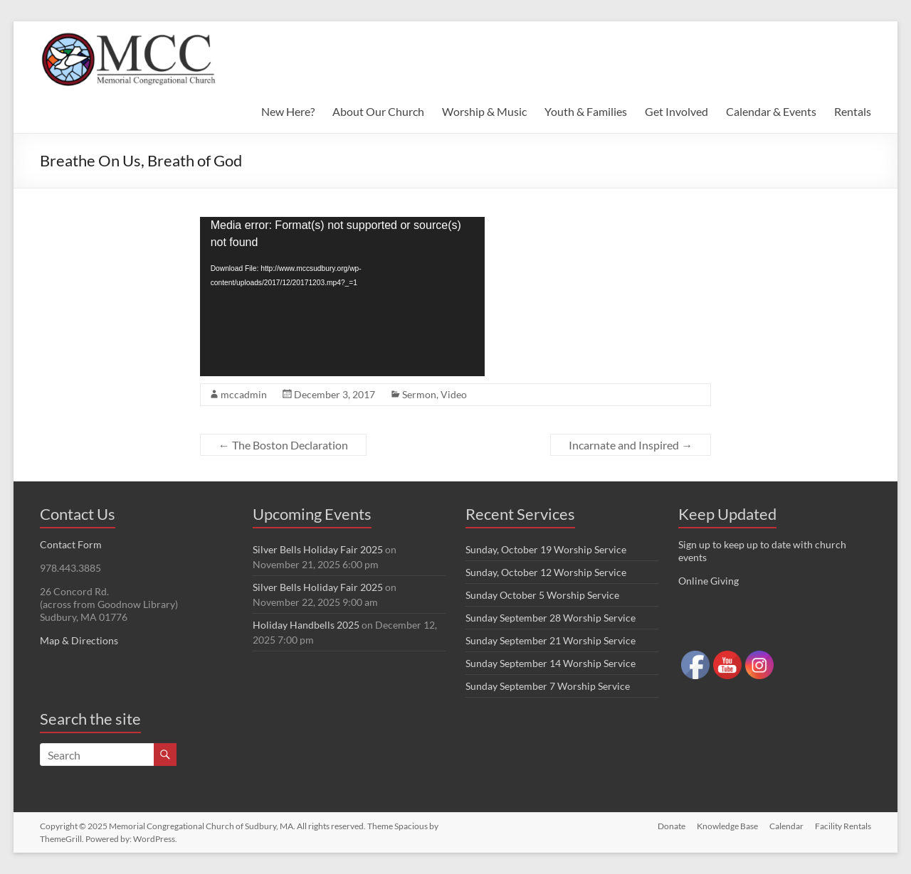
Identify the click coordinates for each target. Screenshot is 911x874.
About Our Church (378, 111)
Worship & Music (484, 111)
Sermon (419, 394)
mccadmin (244, 394)
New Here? (288, 111)
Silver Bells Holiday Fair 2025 (318, 549)
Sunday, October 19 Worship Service (545, 549)
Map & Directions (79, 640)
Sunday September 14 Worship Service (550, 663)
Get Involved (676, 111)
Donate (671, 826)
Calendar (786, 826)
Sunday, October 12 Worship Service (545, 572)
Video (454, 394)
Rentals (852, 111)
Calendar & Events (771, 111)
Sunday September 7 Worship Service (547, 686)
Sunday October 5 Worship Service (542, 595)
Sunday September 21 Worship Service (550, 640)
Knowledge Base (727, 826)
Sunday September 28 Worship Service (550, 618)
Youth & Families (585, 111)
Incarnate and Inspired (631, 445)
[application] (342, 296)
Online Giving (708, 581)
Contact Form (71, 544)
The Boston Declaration (283, 445)
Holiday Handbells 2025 (306, 625)
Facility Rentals (843, 826)
